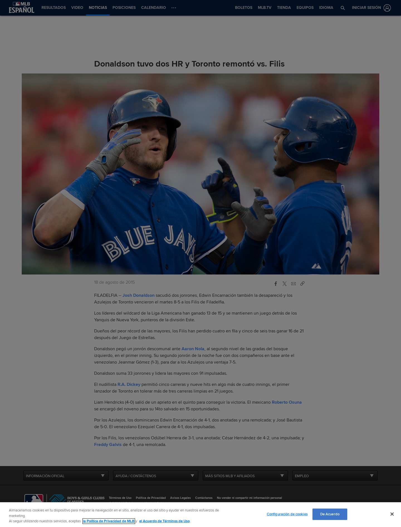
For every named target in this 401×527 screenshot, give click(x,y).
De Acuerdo (329, 514)
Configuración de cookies (287, 514)
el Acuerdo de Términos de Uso (164, 521)
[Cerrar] (392, 514)
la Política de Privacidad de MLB (109, 521)
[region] (200, 514)
